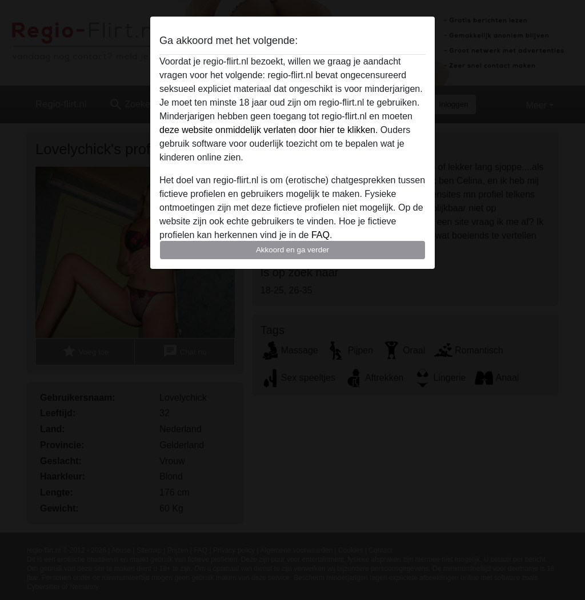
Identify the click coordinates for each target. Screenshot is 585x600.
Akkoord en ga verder (292, 249)
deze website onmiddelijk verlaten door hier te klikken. (268, 130)
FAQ (320, 235)
